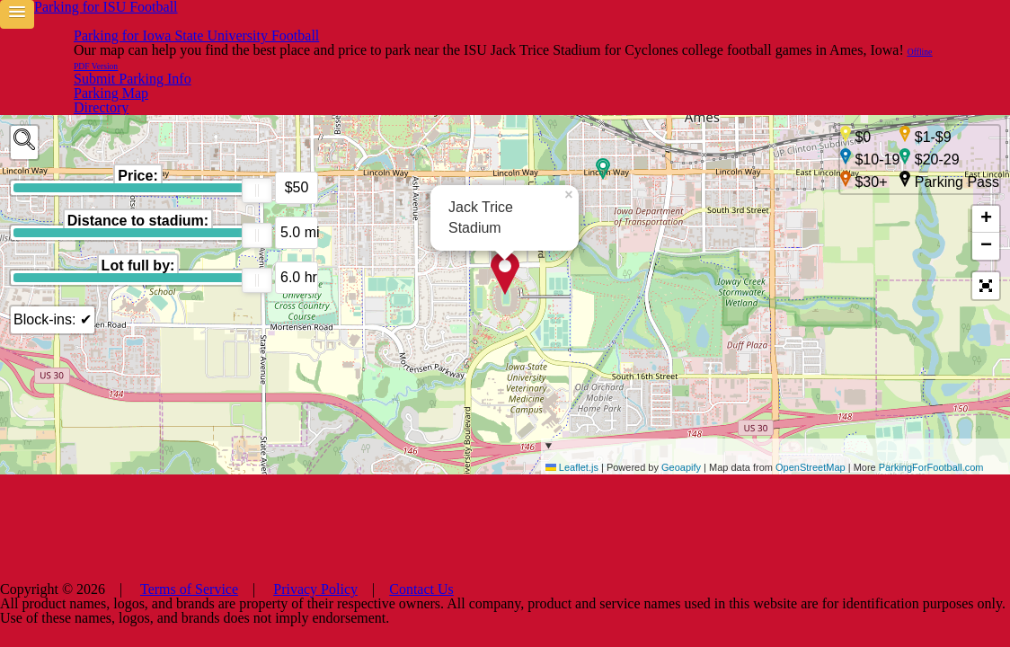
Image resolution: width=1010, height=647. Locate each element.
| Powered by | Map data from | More (775, 484)
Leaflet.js (571, 496)
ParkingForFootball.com (931, 496)
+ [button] (986, 173)
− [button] (986, 200)
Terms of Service (473, 620)
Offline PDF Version (808, 55)
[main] (505, 288)
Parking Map (767, 24)
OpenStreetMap (810, 496)
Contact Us (664, 620)
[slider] (257, 134)
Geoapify (681, 496)
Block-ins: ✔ (49, 263)
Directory (677, 24)
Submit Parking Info (894, 24)
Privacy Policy (577, 620)
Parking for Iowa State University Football (292, 25)
